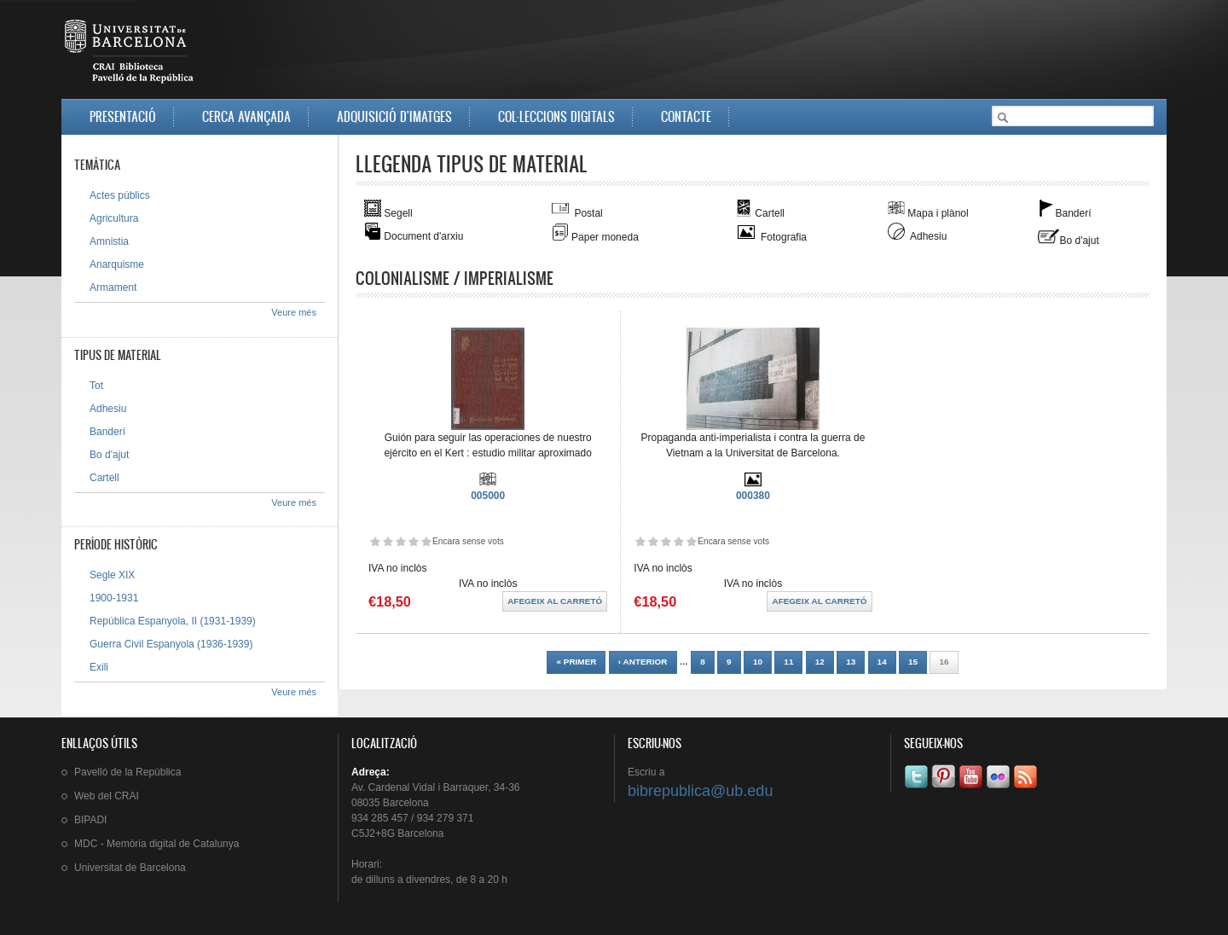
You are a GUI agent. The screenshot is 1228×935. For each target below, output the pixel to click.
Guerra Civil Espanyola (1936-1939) (171, 644)
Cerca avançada (246, 116)
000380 (753, 496)
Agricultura (114, 218)
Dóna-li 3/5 (400, 541)
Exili (99, 667)
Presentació (123, 116)
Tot (96, 386)
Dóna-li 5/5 (426, 541)
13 (850, 661)
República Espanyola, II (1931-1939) (173, 621)
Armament (113, 287)
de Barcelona (130, 868)
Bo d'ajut (109, 455)
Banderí (107, 432)
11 (788, 661)
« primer (576, 661)
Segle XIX (112, 575)
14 (882, 661)
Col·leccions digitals (556, 116)
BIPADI (90, 820)
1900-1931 (114, 598)
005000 (488, 496)
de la (127, 772)
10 (757, 661)
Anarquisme (117, 264)
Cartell (104, 478)
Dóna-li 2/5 (387, 541)
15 (913, 661)
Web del (106, 796)
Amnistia (109, 241)
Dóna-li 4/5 (413, 541)
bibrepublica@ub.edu (700, 790)
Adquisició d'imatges (394, 116)
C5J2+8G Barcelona (397, 833)
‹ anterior (643, 661)
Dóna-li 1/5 (374, 541)
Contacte (686, 116)
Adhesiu (108, 409)
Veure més (293, 312)
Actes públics (120, 195)
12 (820, 661)
